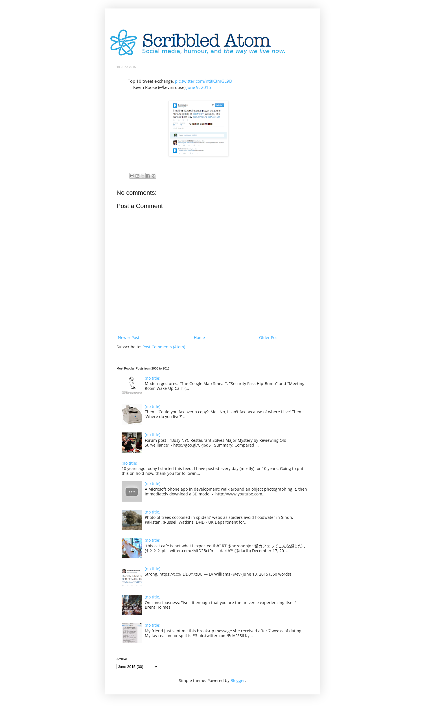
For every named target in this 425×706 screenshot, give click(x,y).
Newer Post (128, 337)
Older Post (269, 337)
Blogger (238, 680)
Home (199, 337)
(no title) (152, 378)
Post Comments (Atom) (164, 346)
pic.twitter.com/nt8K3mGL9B (203, 81)
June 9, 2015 (199, 87)
